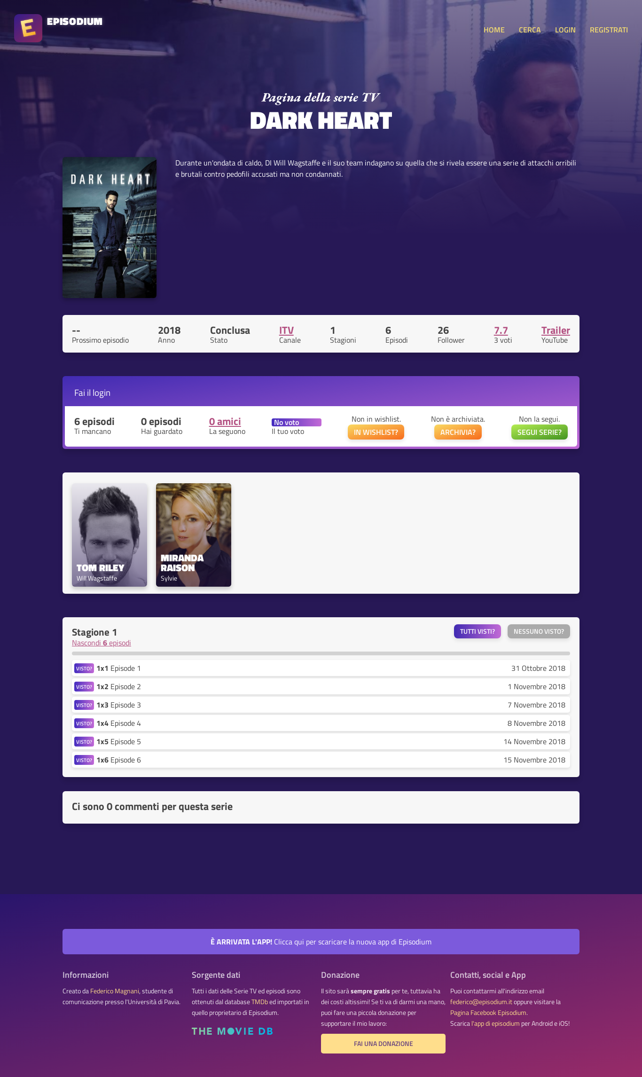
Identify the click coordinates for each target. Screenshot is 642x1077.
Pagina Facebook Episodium (488, 1012)
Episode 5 (118, 741)
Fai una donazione (383, 1043)
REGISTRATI (609, 29)
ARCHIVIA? (458, 432)
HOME (494, 29)
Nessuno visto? (539, 631)
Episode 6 (118, 759)
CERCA (530, 29)
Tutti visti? (477, 631)
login (101, 392)
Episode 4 (118, 723)
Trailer (555, 330)
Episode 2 (118, 686)
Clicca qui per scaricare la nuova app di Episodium (321, 941)
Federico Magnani (114, 991)
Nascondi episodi (101, 642)
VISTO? (84, 668)
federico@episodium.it (481, 1002)
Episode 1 (118, 668)
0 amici (225, 421)
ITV (286, 330)
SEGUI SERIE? (539, 432)
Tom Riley (100, 568)
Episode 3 (118, 704)
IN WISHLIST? (376, 432)
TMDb (259, 1002)
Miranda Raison (183, 563)
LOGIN (565, 29)
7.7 (501, 330)
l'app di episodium (495, 1023)
